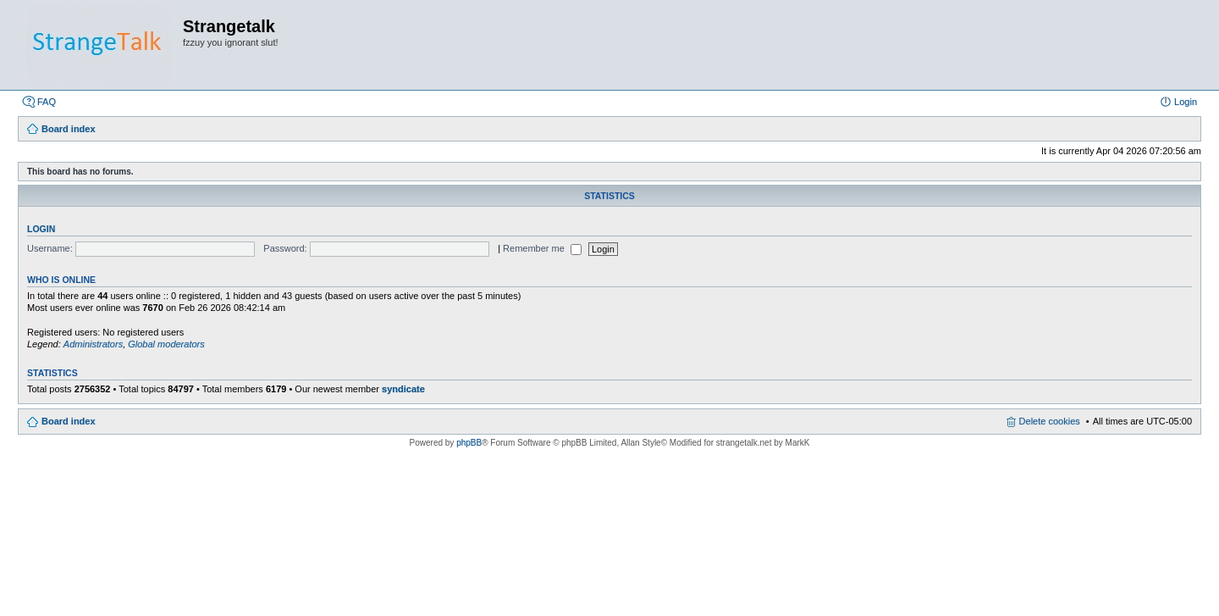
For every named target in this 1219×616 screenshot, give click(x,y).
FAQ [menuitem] (46, 102)
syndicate (403, 389)
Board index (68, 421)
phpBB (469, 442)
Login (41, 229)
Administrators (93, 344)
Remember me (542, 248)
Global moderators (166, 344)
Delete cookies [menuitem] (1049, 421)
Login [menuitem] (1185, 102)
